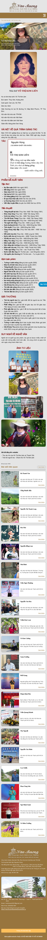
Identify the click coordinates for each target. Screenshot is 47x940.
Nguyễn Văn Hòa (25, 601)
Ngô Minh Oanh (25, 805)
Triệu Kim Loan (25, 620)
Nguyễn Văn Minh (26, 749)
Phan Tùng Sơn (25, 786)
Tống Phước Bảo (25, 490)
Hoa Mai (23, 527)
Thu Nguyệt (24, 731)
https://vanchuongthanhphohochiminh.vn (13, 909)
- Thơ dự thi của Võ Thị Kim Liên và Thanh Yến (17, 455)
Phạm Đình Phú (25, 694)
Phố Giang (23, 675)
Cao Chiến (23, 768)
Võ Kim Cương (25, 638)
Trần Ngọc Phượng (26, 583)
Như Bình (23, 564)
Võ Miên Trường (25, 823)
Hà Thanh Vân (25, 473)
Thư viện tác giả (5, 20)
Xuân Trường (24, 657)
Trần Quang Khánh (26, 712)
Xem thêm (41, 467)
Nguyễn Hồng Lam (26, 546)
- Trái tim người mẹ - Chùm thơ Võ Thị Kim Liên (17, 458)
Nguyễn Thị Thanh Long (28, 509)
